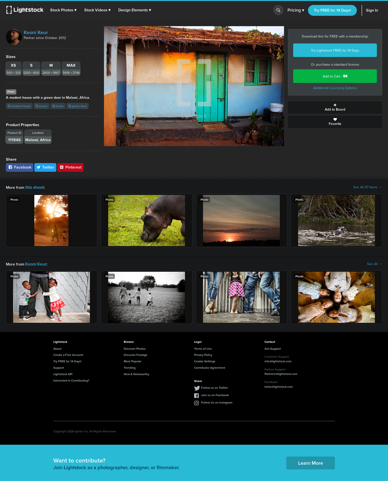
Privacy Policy (203, 354)
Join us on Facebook (215, 394)
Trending (130, 367)
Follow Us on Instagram (216, 401)
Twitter (45, 167)
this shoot (33, 187)
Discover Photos (135, 348)
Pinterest (70, 167)
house (41, 106)
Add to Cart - (335, 76)
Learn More (310, 461)
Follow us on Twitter (214, 387)
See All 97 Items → (367, 187)
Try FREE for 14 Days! (332, 10)
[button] (64, 10)
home (57, 106)
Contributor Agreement (209, 367)
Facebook (19, 167)
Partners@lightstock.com (281, 373)
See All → (374, 263)
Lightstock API (62, 373)
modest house (19, 106)
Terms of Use (203, 348)
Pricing (295, 10)
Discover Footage (135, 354)
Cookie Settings (204, 360)
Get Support (273, 348)
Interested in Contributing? (71, 379)
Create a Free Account (68, 354)
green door (77, 106)
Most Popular (132, 360)
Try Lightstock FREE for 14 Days (335, 50)
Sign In (372, 10)
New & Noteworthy (136, 373)
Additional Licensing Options (335, 87)
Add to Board (335, 107)
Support (58, 367)
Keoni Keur (36, 32)
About (57, 348)
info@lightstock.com (278, 360)
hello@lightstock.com (279, 386)
